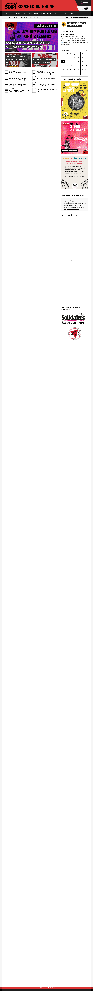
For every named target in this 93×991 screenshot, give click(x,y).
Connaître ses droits (31, 14)
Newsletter (41, 987)
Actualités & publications (49, 14)
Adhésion (73, 14)
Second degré (24, 17)
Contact (64, 14)
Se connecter (51, 990)
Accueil (7, 14)
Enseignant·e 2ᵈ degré (81, 17)
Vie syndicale (17, 14)
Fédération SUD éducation (74, 195)
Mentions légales (42, 990)
